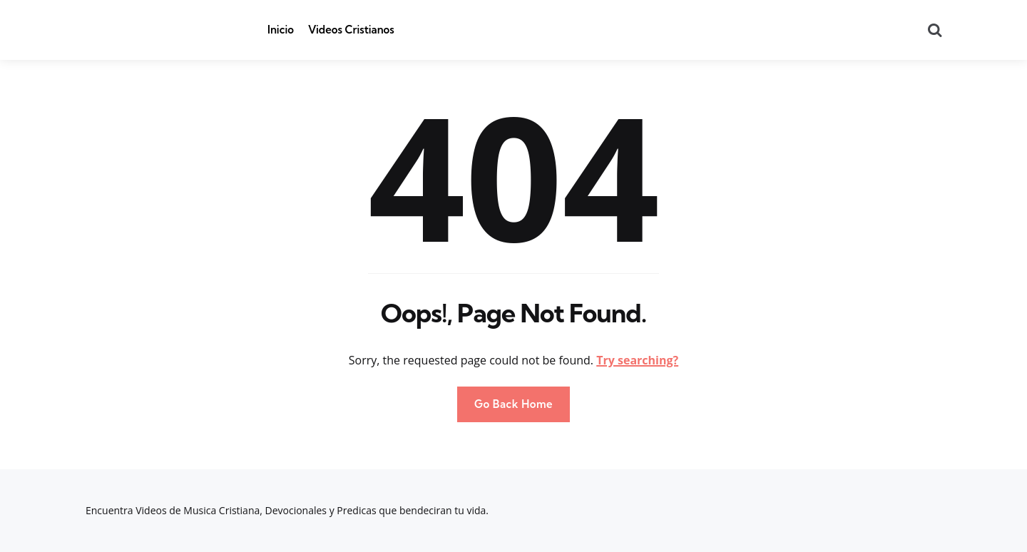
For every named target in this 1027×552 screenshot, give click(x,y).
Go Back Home (513, 404)
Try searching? (637, 360)
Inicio (280, 29)
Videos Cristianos (351, 29)
